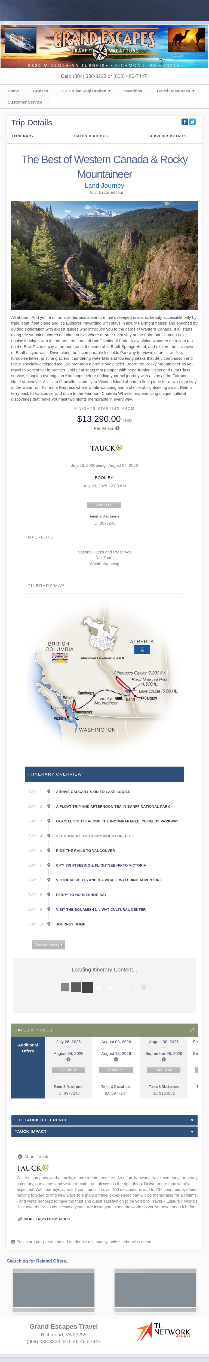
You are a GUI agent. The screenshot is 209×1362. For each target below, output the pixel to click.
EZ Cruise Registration (84, 91)
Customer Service (25, 102)
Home (13, 91)
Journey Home (70, 924)
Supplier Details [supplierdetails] (167, 136)
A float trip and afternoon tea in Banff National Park (113, 806)
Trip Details (31, 122)
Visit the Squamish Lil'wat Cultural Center (101, 909)
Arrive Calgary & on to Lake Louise (93, 792)
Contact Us (104, 505)
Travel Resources (173, 91)
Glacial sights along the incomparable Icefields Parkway (117, 821)
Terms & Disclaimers (104, 516)
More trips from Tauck (44, 1219)
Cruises (40, 91)
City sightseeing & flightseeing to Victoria (101, 865)
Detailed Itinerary (48, 945)
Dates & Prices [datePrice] (91, 136)
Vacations (132, 91)
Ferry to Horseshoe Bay (81, 895)
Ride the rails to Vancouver (85, 851)
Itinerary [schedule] (23, 136)
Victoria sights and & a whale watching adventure (109, 880)
